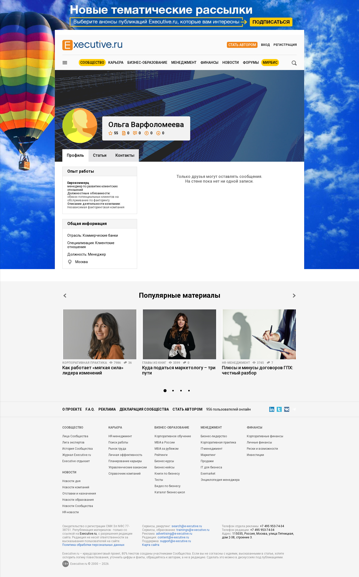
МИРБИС (270, 63)
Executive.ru (88, 533)
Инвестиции (255, 455)
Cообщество (72, 427)
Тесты (159, 480)
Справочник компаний (124, 473)
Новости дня (71, 481)
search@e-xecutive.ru (187, 526)
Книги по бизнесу (167, 473)
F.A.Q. (90, 409)
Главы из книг (154, 362)
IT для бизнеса (211, 467)
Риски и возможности (262, 448)
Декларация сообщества (144, 409)
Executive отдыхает (76, 461)
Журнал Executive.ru (76, 455)
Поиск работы (118, 442)
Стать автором (242, 45)
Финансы (209, 63)
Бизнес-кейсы (165, 467)
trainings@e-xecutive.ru (193, 530)
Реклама (107, 409)
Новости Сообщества (77, 506)
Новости (230, 63)
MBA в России (165, 442)
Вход (265, 45)
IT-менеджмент (211, 448)
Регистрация (285, 45)
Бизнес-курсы (164, 461)
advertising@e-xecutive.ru (174, 533)
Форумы (251, 63)
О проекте (72, 409)
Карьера (115, 63)
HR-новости (70, 512)
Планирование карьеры (125, 461)
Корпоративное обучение (173, 436)
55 (113, 133)
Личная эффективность (125, 455)
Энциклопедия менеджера (220, 480)
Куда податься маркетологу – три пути (178, 370)
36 (130, 362)
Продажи (207, 461)
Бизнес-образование (147, 63)
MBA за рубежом (167, 448)
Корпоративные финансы (265, 436)
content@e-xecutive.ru (173, 537)
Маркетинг (208, 455)
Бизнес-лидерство (214, 436)
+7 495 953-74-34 (272, 526)
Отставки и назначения (79, 493)
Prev (64, 295)
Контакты (124, 155)
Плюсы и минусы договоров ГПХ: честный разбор (257, 370)
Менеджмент (183, 63)
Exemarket (208, 473)
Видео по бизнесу (167, 486)
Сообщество (92, 63)
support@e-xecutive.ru (175, 541)
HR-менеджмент (236, 362)
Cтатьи (99, 155)
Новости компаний (75, 487)
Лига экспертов (73, 442)
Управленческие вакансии (127, 467)
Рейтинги (161, 455)
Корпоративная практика (84, 362)
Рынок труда (117, 448)
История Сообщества (77, 448)
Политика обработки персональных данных (93, 545)
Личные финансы (259, 442)
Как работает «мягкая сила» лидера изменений (92, 370)
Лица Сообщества (75, 436)
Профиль (75, 155)
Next (294, 295)
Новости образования (78, 500)
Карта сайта (150, 545)
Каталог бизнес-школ (170, 492)
